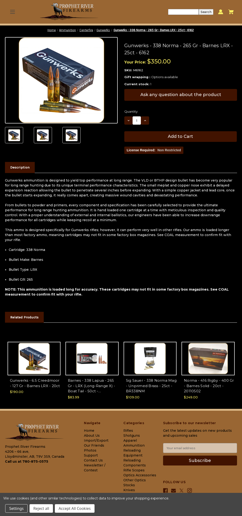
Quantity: (131, 111)
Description (20, 167)
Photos (90, 450)
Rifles (128, 430)
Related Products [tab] (24, 317)
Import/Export (96, 440)
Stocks (129, 485)
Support (91, 455)
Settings (16, 508)
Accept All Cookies (75, 508)
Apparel (130, 440)
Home (89, 430)
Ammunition (134, 445)
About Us (92, 435)
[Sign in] (220, 12)
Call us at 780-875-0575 (26, 461)
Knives (129, 490)
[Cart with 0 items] (231, 11)
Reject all (41, 508)
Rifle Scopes (134, 470)
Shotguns (131, 435)
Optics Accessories (139, 475)
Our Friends (94, 445)
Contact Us (93, 460)
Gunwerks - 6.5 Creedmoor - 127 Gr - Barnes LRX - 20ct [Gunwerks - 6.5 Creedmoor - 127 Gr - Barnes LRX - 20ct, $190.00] (35, 383)
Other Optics (134, 480)
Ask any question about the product (180, 94)
